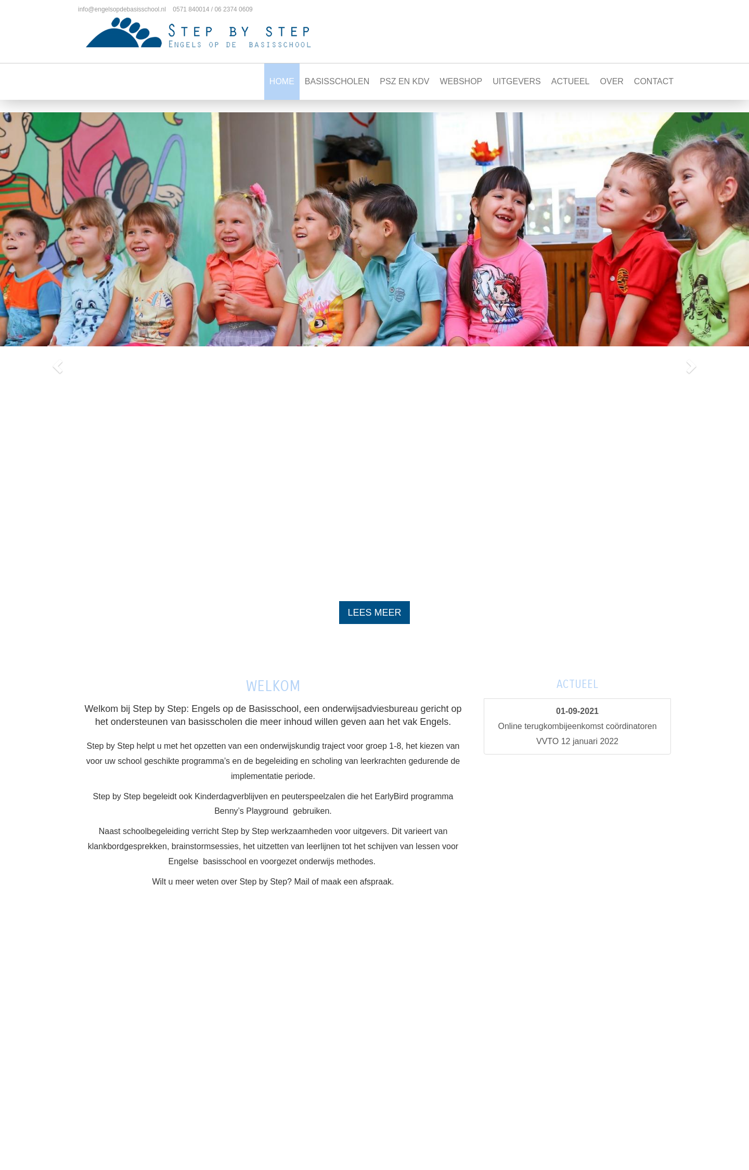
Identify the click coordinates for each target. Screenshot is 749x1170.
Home (281, 81)
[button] (56, 362)
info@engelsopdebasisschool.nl (122, 9)
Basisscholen (337, 81)
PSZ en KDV (404, 81)
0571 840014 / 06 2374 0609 (212, 9)
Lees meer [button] (374, 612)
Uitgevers (516, 81)
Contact (654, 81)
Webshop (461, 81)
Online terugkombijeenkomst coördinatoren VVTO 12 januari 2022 (577, 726)
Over (612, 81)
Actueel (570, 81)
